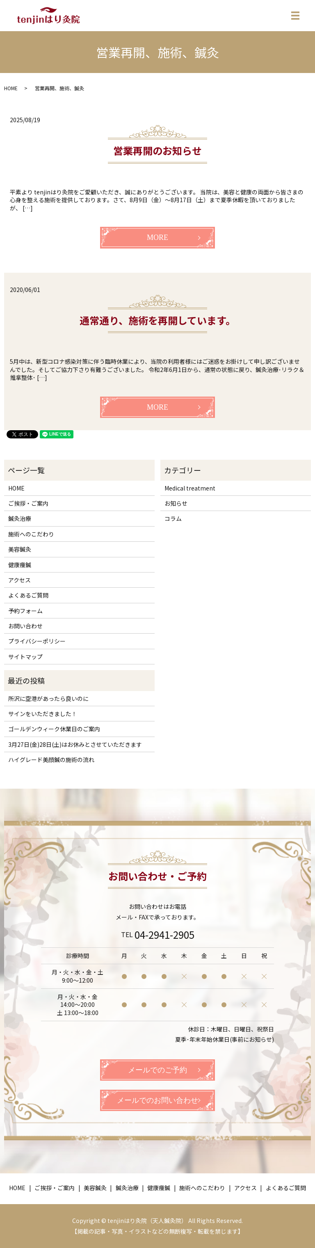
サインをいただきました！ (42, 714)
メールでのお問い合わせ (157, 1100)
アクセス (19, 580)
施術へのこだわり (31, 534)
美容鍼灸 (19, 549)
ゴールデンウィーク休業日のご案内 (54, 729)
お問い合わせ (25, 626)
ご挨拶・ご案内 (28, 503)
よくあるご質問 (28, 595)
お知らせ (175, 503)
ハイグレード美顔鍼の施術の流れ (51, 759)
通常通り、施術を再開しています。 (157, 320)
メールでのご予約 (157, 1070)
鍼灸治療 (19, 518)
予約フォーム (25, 611)
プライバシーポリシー (37, 641)
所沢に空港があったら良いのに (48, 698)
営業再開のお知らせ (157, 150)
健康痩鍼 (19, 565)
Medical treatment (189, 488)
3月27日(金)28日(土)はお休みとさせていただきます (75, 744)
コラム (173, 518)
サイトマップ (25, 657)
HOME (11, 87)
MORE (157, 237)
